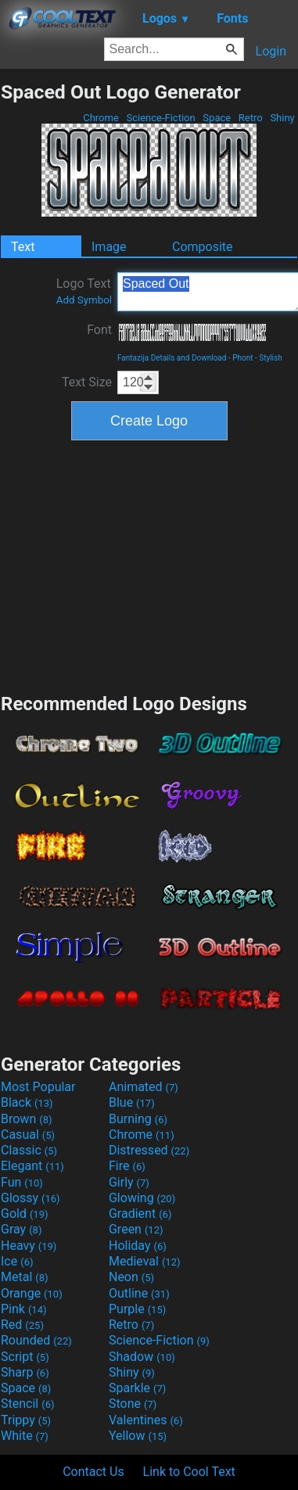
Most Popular (38, 1086)
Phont (242, 358)
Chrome (101, 118)
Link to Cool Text (189, 1471)
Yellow (138, 1435)
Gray (21, 1229)
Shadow (142, 1356)
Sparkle (137, 1387)
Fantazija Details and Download (171, 358)
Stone (132, 1403)
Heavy (28, 1245)
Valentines (146, 1420)
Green (136, 1229)
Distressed (149, 1150)
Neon (131, 1276)
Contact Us (93, 1471)
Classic (29, 1150)
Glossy (30, 1197)
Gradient (140, 1213)
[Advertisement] (149, 564)
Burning (138, 1118)
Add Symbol (84, 300)
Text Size (87, 382)
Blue (132, 1102)
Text (22, 246)
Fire (127, 1165)
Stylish (270, 358)
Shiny (282, 118)
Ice (17, 1261)
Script (25, 1356)
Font (99, 329)
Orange (32, 1293)
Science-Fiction (161, 118)
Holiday (138, 1245)
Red (22, 1324)
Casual (28, 1134)
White (24, 1435)
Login (271, 51)
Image (109, 246)
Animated (143, 1086)
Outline (139, 1293)
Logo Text (84, 291)
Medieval (145, 1261)
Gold (24, 1213)
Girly (129, 1182)
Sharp (25, 1372)
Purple (137, 1309)
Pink (24, 1309)
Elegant (32, 1165)
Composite (202, 246)
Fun (22, 1182)
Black (27, 1102)
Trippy (26, 1420)
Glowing (142, 1197)
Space (216, 118)
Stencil (27, 1403)
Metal (24, 1276)
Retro (250, 118)
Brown (26, 1118)
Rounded (36, 1340)
